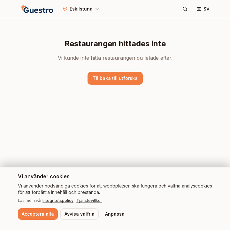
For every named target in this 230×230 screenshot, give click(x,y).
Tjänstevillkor (89, 200)
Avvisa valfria (80, 214)
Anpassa (115, 214)
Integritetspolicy (57, 200)
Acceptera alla (38, 214)
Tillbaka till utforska (115, 78)
